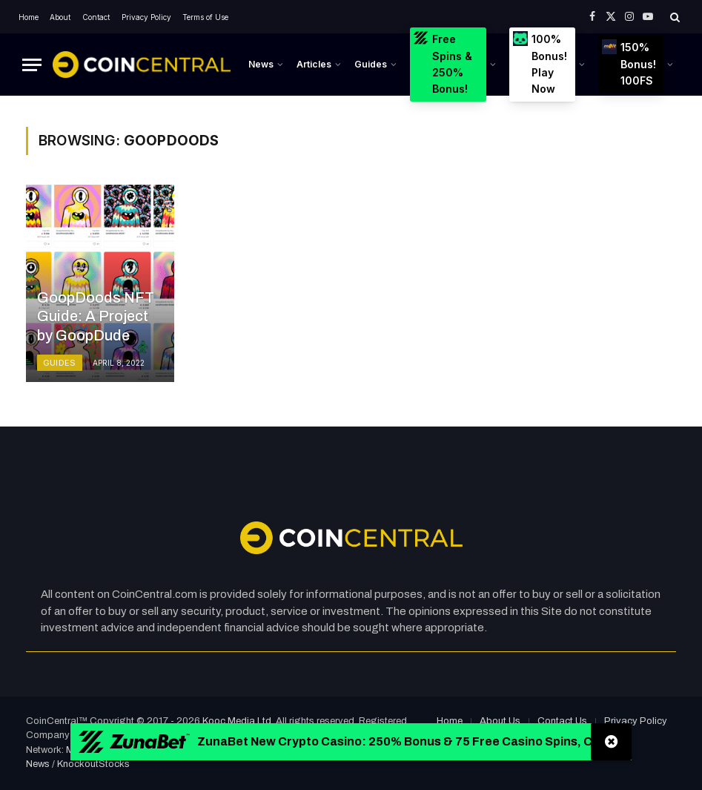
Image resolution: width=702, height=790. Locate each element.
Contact (96, 17)
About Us (500, 721)
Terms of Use (205, 17)
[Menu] (32, 65)
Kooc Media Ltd (236, 721)
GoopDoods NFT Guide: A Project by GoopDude (95, 316)
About (60, 17)
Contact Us (562, 721)
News (261, 64)
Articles (314, 64)
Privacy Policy (146, 17)
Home (29, 17)
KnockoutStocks (93, 764)
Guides (370, 64)
